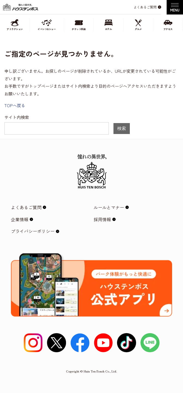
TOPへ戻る (14, 105)
